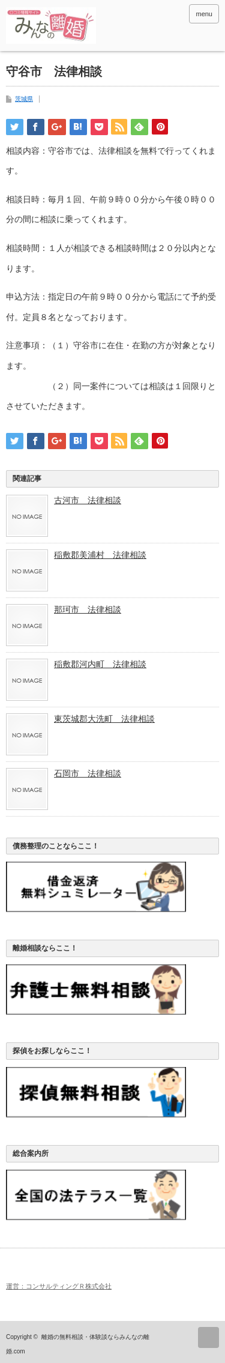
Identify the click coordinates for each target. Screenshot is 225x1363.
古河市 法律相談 (87, 500)
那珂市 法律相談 (87, 609)
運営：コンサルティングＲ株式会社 (59, 1286)
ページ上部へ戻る (208, 1337)
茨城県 (24, 98)
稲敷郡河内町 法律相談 (100, 664)
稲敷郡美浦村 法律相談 (100, 555)
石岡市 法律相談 (87, 773)
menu (204, 13)
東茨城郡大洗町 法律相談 (104, 719)
